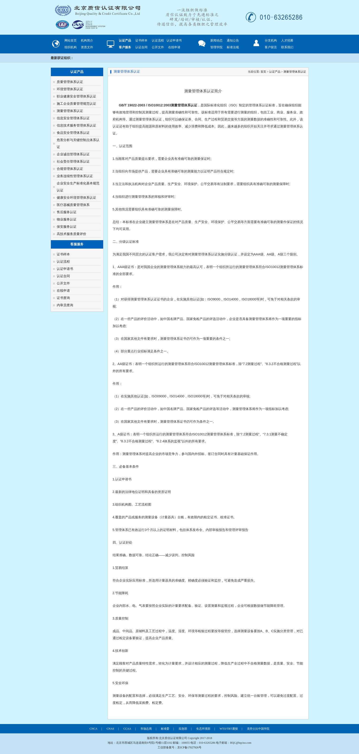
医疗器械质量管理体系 (73, 205)
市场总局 (146, 728)
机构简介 (87, 40)
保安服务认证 (66, 226)
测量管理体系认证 (70, 111)
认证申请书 (174, 40)
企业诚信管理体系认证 (73, 154)
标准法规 (233, 47)
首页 (263, 71)
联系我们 (287, 47)
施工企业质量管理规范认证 (76, 103)
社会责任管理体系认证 (73, 161)
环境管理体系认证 (70, 89)
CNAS (110, 728)
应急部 (183, 728)
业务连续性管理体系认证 (75, 176)
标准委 (165, 728)
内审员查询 (65, 305)
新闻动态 (216, 40)
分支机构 (271, 40)
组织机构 (70, 47)
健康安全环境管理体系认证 (76, 197)
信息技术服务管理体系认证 (76, 125)
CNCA (93, 728)
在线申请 (174, 47)
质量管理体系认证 (70, 82)
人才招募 (287, 40)
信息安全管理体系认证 (73, 118)
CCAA (127, 728)
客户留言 (271, 47)
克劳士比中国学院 (258, 728)
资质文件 (87, 47)
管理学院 (216, 47)
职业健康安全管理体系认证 (76, 96)
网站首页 (70, 40)
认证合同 (141, 47)
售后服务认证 (66, 212)
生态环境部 (203, 728)
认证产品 (274, 71)
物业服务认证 (66, 219)
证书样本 (141, 40)
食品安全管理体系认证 (73, 132)
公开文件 (158, 47)
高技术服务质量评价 (71, 234)
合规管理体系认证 (70, 169)
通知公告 (233, 40)
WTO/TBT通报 (229, 728)
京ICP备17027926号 (189, 747)
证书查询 (63, 298)
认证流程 (158, 40)
